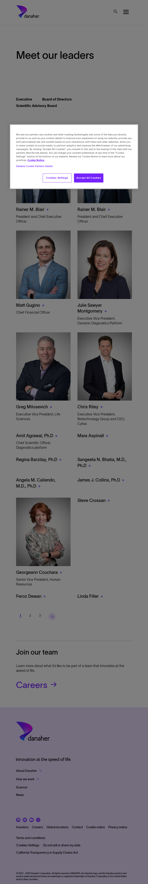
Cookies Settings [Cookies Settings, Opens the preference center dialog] (57, 177)
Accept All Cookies (88, 177)
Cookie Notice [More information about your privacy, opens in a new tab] (35, 160)
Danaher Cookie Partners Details (34, 166)
